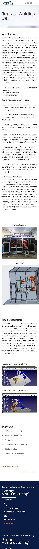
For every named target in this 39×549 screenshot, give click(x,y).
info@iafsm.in (9, 523)
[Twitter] (25, 3)
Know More (8, 499)
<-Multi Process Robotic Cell (10, 466)
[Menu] (35, 3)
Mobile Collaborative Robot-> (28, 472)
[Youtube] (28, 3)
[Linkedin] (31, 3)
